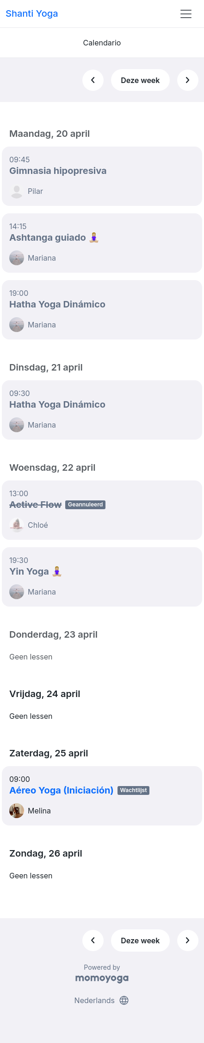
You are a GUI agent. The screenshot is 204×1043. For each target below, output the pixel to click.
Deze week (140, 80)
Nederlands (102, 1000)
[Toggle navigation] (185, 14)
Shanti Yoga (32, 13)
